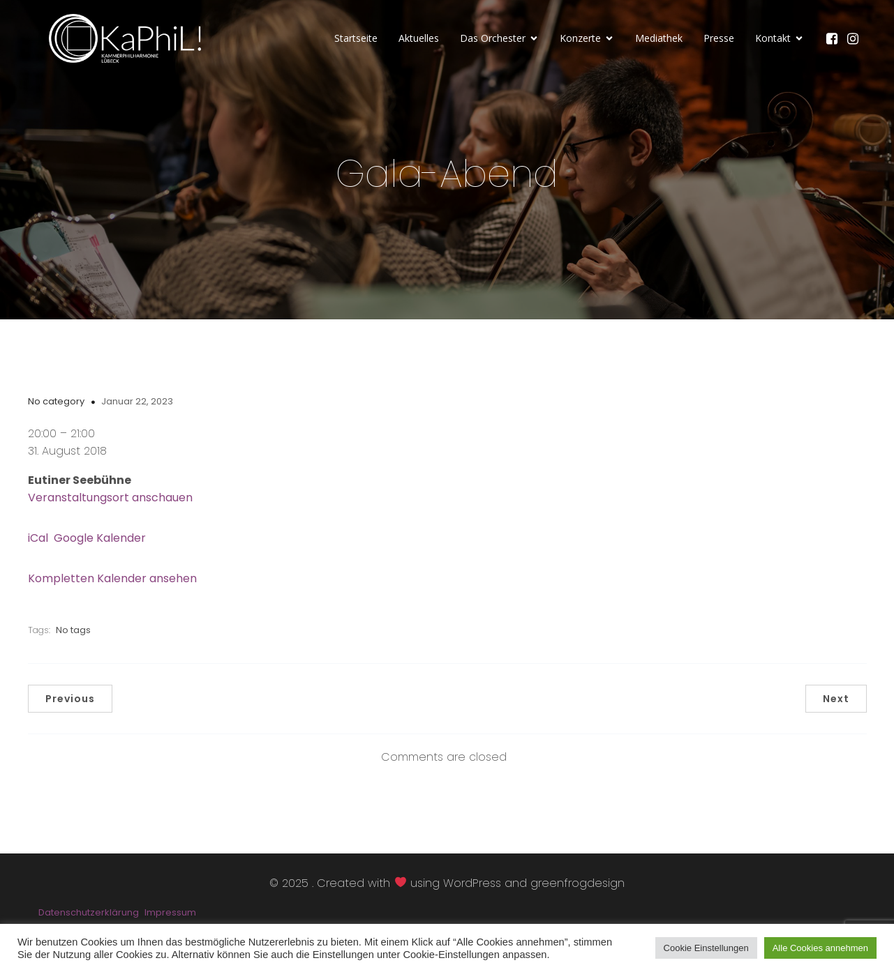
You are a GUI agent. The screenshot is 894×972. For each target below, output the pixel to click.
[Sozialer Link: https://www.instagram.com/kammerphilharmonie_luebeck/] (856, 38)
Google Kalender (100, 538)
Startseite (356, 38)
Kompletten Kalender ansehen (112, 578)
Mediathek (659, 38)
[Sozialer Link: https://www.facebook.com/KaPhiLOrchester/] (835, 38)
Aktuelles (418, 38)
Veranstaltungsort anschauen (110, 497)
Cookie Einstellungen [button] (706, 948)
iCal (38, 538)
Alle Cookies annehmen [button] (820, 948)
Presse (718, 38)
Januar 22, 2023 (137, 401)
